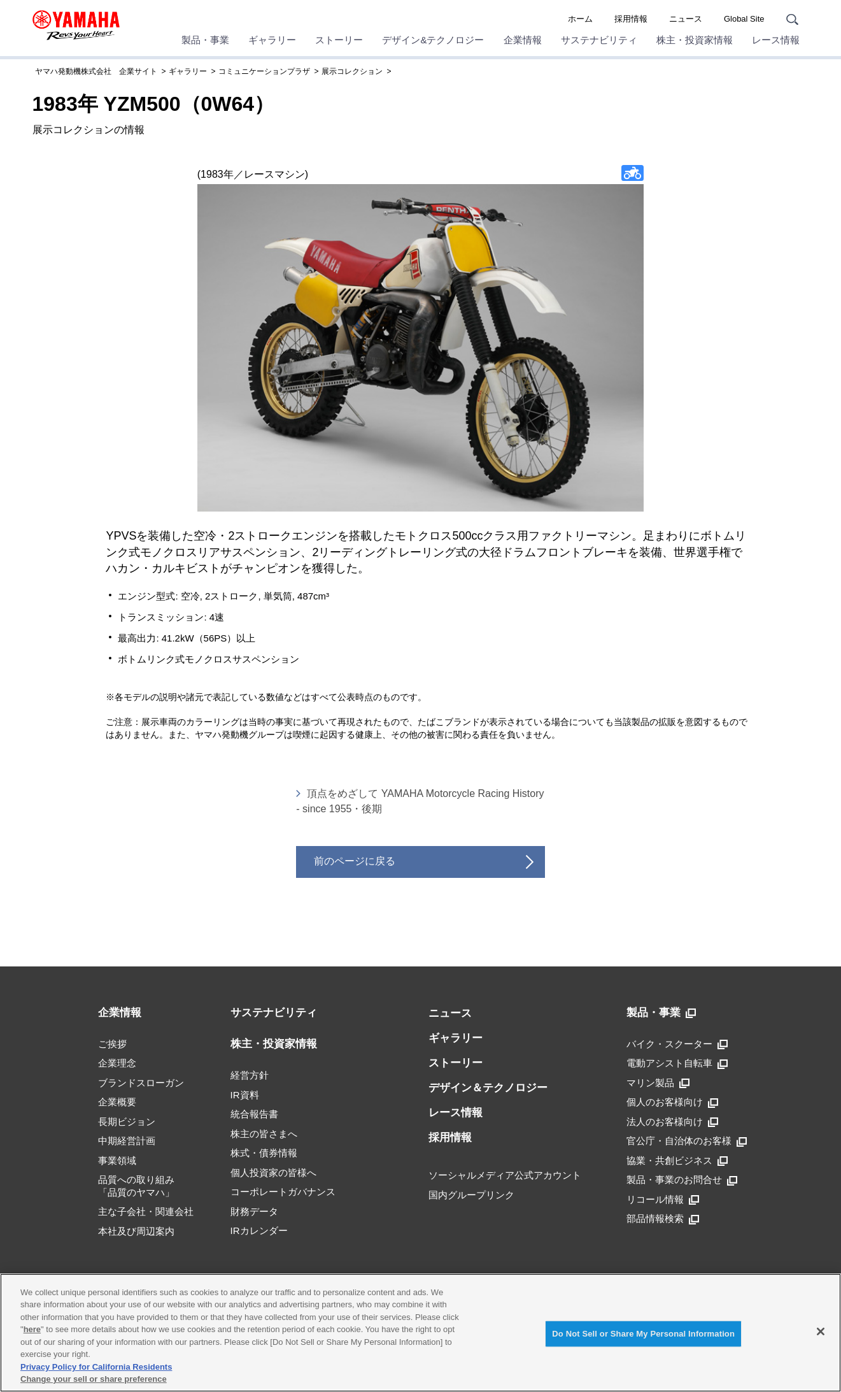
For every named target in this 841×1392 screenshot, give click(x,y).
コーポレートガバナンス (283, 1191)
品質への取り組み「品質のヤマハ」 (136, 1186)
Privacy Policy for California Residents (96, 1367)
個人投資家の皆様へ (273, 1172)
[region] (420, 1333)
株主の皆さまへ (263, 1133)
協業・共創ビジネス (677, 1160)
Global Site (744, 19)
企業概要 (117, 1101)
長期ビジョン (126, 1121)
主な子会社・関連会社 (146, 1211)
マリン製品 (657, 1083)
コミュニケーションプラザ (264, 71)
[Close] (821, 1331)
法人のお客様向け (672, 1122)
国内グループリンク (471, 1194)
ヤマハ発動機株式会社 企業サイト (96, 71)
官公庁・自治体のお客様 (686, 1141)
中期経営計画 (126, 1140)
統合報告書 (254, 1114)
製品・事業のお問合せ (681, 1180)
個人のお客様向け (672, 1102)
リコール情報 (662, 1199)
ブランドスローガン (141, 1082)
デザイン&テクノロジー (433, 39)
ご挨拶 (112, 1043)
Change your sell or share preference (93, 1379)
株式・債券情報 (263, 1152)
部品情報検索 (662, 1218)
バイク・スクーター (677, 1044)
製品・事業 (205, 39)
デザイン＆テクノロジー (488, 1088)
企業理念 (117, 1063)
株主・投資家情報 (694, 39)
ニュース (685, 19)
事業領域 (117, 1160)
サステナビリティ (599, 39)
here (32, 1329)
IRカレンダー (259, 1230)
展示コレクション (352, 71)
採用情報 (630, 19)
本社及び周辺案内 (136, 1231)
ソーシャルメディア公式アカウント (504, 1175)
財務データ (254, 1211)
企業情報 (523, 39)
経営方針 (249, 1075)
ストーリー (339, 39)
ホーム (580, 19)
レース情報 (776, 39)
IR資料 (244, 1094)
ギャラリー (272, 39)
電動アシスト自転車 (677, 1063)
